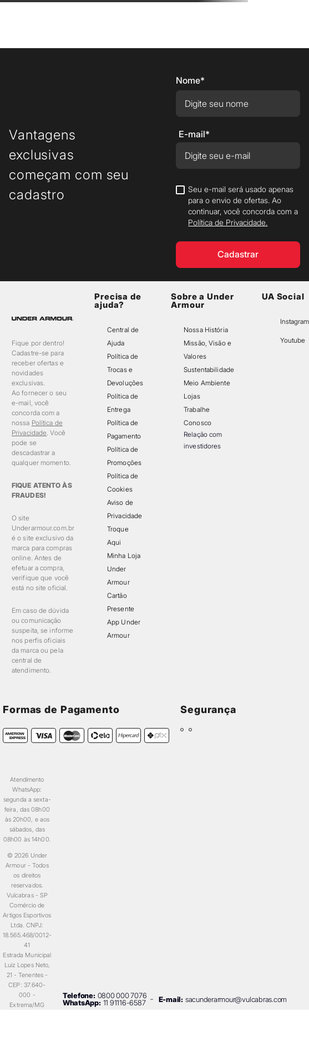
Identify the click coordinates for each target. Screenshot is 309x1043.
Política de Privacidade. (227, 222)
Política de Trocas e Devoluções (125, 369)
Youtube (292, 340)
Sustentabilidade (209, 369)
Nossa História (206, 330)
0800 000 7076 (122, 995)
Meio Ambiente (207, 383)
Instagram (294, 321)
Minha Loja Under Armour (123, 568)
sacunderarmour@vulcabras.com (236, 999)
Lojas (192, 396)
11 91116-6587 (124, 1002)
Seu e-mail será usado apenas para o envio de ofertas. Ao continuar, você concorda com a (243, 205)
